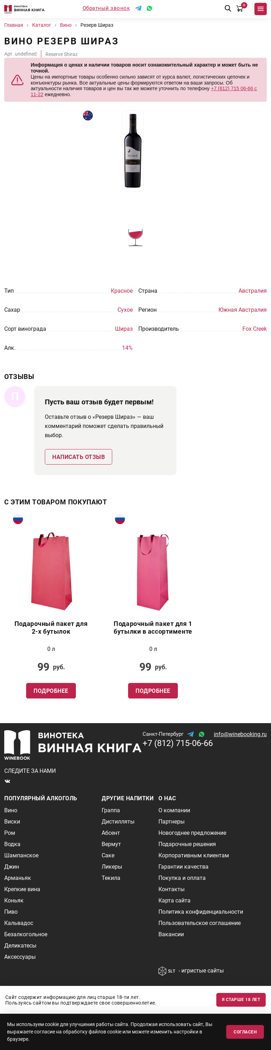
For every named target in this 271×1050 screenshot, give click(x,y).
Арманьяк (17, 878)
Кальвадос (18, 923)
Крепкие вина (22, 889)
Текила (111, 878)
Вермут (111, 844)
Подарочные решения (187, 844)
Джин (11, 866)
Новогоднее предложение (192, 833)
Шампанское (21, 855)
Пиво (11, 911)
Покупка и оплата (182, 878)
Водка (12, 844)
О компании (174, 810)
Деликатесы (20, 945)
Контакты (171, 889)
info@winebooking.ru (240, 734)
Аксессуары (20, 956)
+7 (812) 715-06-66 (178, 743)
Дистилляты (118, 821)
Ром (9, 833)
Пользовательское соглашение (199, 923)
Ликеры (112, 866)
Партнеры (171, 821)
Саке (108, 855)
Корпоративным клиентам (193, 855)
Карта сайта (174, 900)
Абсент (111, 833)
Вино (10, 810)
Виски (12, 821)
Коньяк (14, 900)
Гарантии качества (183, 866)
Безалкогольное (25, 934)
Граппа (111, 810)
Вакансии (171, 934)
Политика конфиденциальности (200, 911)
